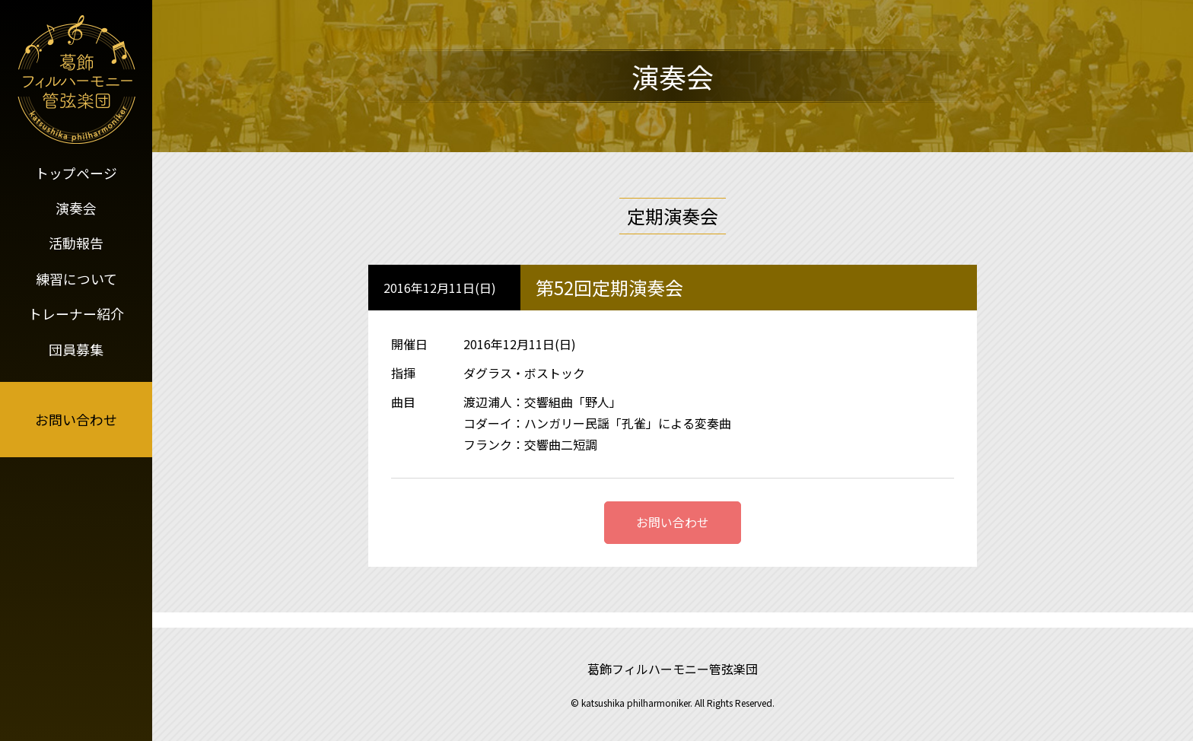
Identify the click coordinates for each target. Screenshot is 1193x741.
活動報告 (76, 241)
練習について (76, 276)
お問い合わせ (76, 416)
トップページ (76, 172)
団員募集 (76, 345)
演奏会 (76, 207)
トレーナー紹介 (76, 310)
